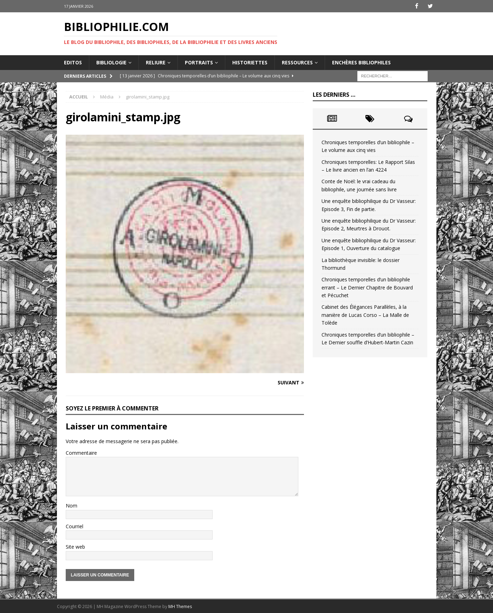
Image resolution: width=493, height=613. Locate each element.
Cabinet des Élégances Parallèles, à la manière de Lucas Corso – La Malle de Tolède (365, 315)
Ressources (297, 62)
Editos (73, 62)
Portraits (199, 62)
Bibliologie (111, 62)
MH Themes (180, 606)
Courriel (74, 526)
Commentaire (81, 452)
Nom (71, 505)
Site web (75, 546)
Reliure (156, 62)
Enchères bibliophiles (361, 62)
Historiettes (249, 62)
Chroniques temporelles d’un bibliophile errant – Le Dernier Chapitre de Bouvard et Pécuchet (367, 287)
